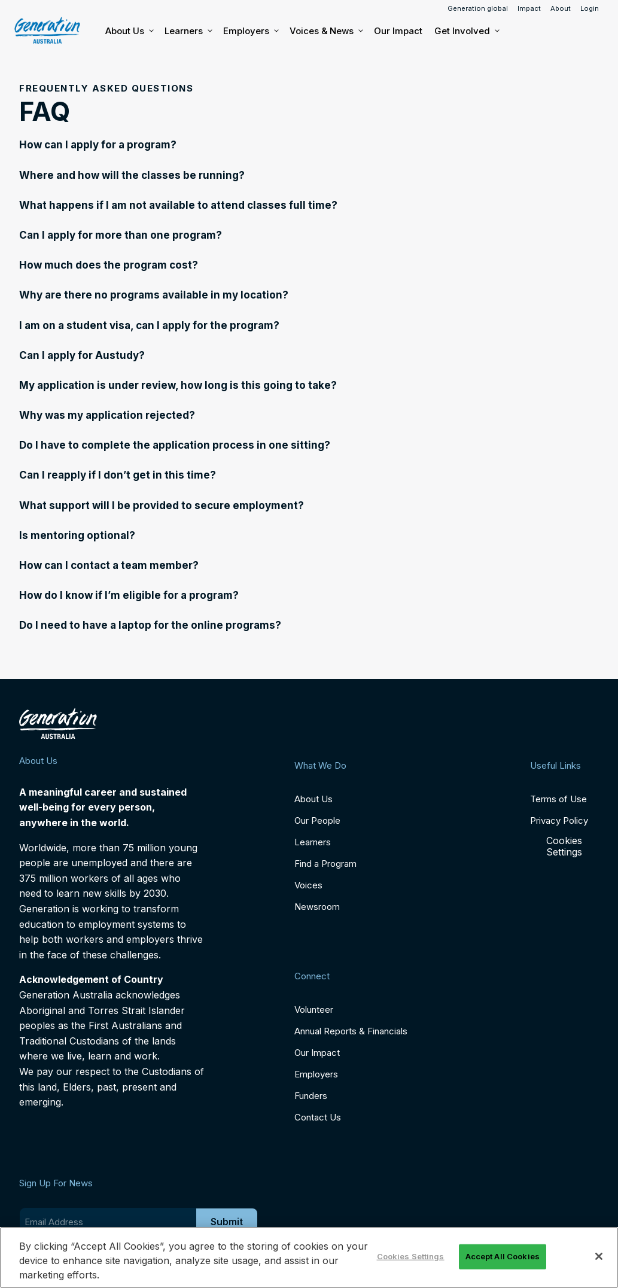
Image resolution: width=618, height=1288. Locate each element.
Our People (317, 820)
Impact (529, 8)
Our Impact (398, 30)
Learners (188, 31)
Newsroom (317, 906)
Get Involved (466, 31)
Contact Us (317, 1117)
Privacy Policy (559, 820)
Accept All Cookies (502, 1256)
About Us (129, 31)
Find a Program (325, 863)
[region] (309, 1257)
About (560, 8)
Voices (308, 885)
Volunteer (313, 1009)
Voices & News (326, 31)
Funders (310, 1095)
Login (589, 8)
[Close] (599, 1256)
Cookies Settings (564, 846)
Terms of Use (558, 799)
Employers (250, 31)
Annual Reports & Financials (350, 1031)
